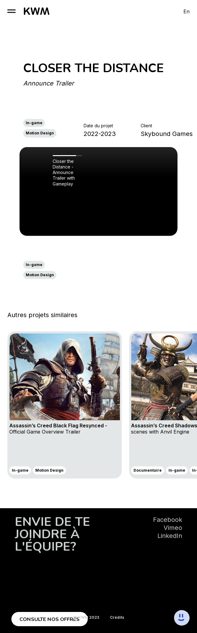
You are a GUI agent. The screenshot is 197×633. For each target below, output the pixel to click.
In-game (34, 122)
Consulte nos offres (50, 619)
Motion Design (40, 133)
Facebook (167, 519)
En (186, 11)
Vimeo (173, 527)
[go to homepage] (36, 11)
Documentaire (148, 470)
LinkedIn (169, 535)
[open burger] (11, 11)
